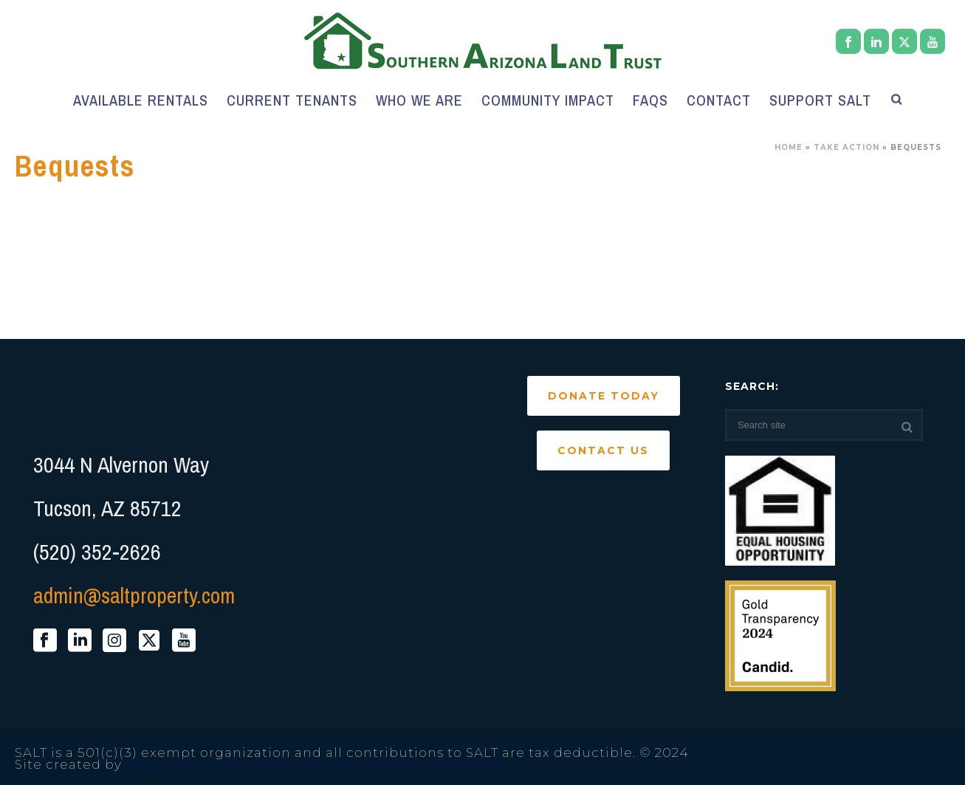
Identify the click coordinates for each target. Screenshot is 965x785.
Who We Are (419, 100)
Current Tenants (292, 100)
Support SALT (820, 100)
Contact (719, 100)
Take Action (846, 147)
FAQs (650, 100)
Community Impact (547, 100)
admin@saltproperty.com (134, 595)
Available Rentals (140, 100)
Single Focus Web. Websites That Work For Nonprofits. (317, 764)
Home (789, 147)
